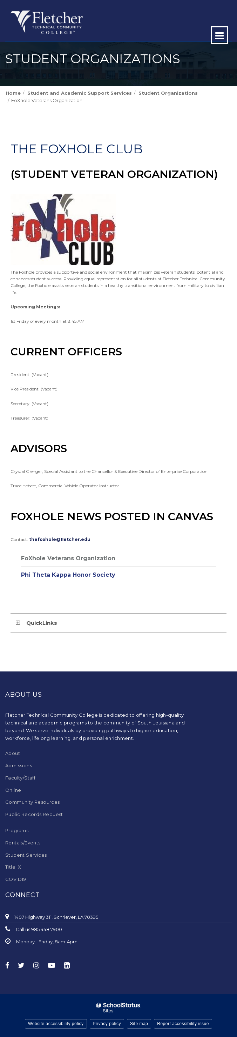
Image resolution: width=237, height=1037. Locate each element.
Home (13, 93)
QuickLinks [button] (41, 623)
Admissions (18, 765)
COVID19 (15, 879)
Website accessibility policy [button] (56, 1023)
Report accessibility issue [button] (183, 1023)
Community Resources (32, 802)
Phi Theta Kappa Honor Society (68, 574)
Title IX (13, 867)
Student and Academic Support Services (79, 93)
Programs (16, 830)
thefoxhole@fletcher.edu (59, 539)
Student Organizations (168, 93)
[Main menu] (219, 35)
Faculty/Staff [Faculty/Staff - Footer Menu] (20, 778)
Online (13, 790)
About (12, 753)
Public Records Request (34, 814)
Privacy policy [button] (107, 1023)
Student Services (26, 855)
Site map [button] (139, 1023)
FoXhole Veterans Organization (68, 558)
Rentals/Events (23, 842)
